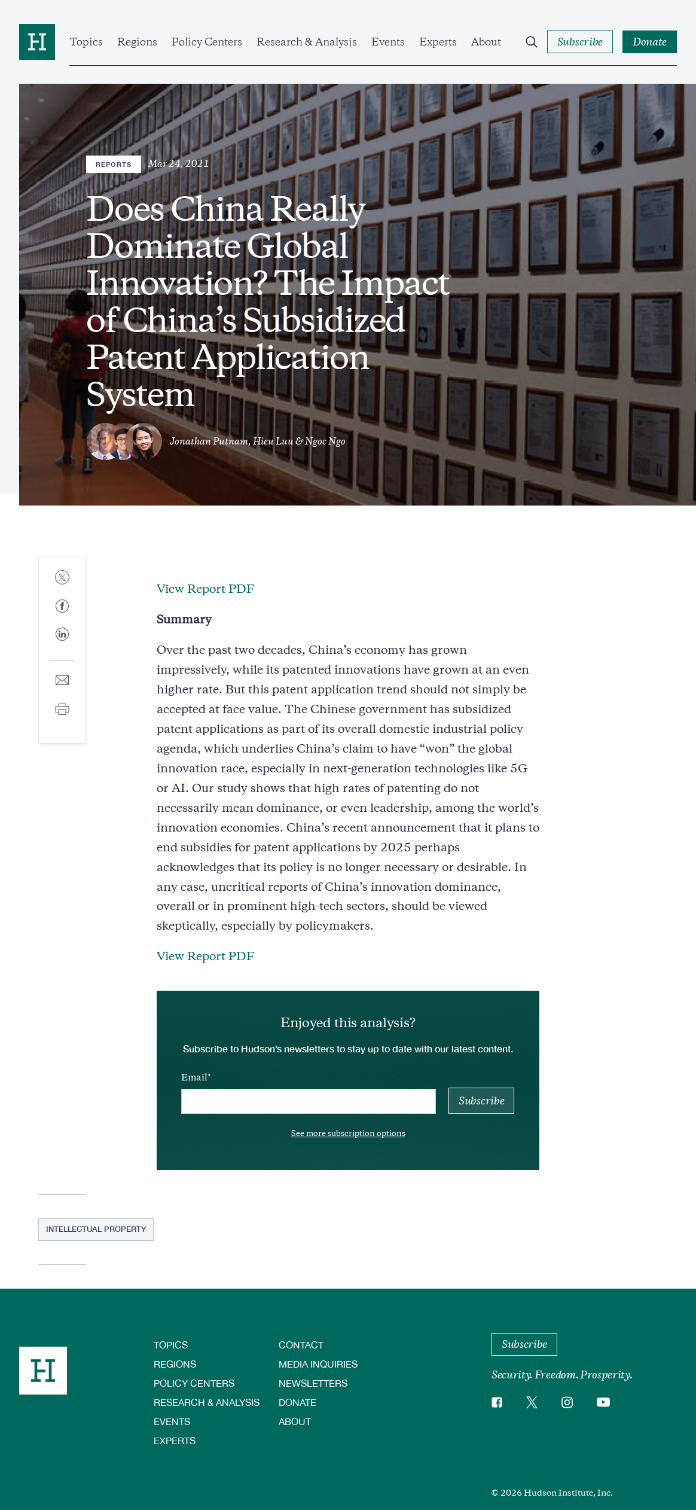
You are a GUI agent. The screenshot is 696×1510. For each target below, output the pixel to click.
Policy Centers (207, 42)
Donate (297, 1402)
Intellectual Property (96, 1229)
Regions (137, 42)
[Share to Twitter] (62, 578)
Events (388, 42)
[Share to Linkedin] (62, 643)
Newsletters (313, 1383)
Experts (438, 42)
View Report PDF (205, 589)
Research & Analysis (307, 42)
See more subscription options (348, 1133)
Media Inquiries (318, 1363)
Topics (86, 42)
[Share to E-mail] (62, 681)
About (486, 42)
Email (194, 1077)
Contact (301, 1344)
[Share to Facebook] (62, 607)
